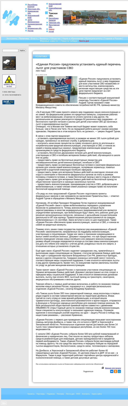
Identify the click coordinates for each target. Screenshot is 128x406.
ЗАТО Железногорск (33, 21)
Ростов (30, 31)
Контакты (86, 394)
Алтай (51, 31)
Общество (55, 38)
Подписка (51, 394)
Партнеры (40, 394)
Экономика (11, 38)
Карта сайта (97, 394)
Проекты (30, 394)
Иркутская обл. (34, 9)
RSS (78, 394)
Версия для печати (113, 368)
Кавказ (51, 29)
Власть (34, 38)
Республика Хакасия (53, 19)
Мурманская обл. (35, 28)
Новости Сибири (69, 41)
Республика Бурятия (32, 6)
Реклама (60, 394)
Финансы (44, 38)
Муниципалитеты (93, 38)
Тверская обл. (54, 23)
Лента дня (70, 394)
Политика (24, 38)
